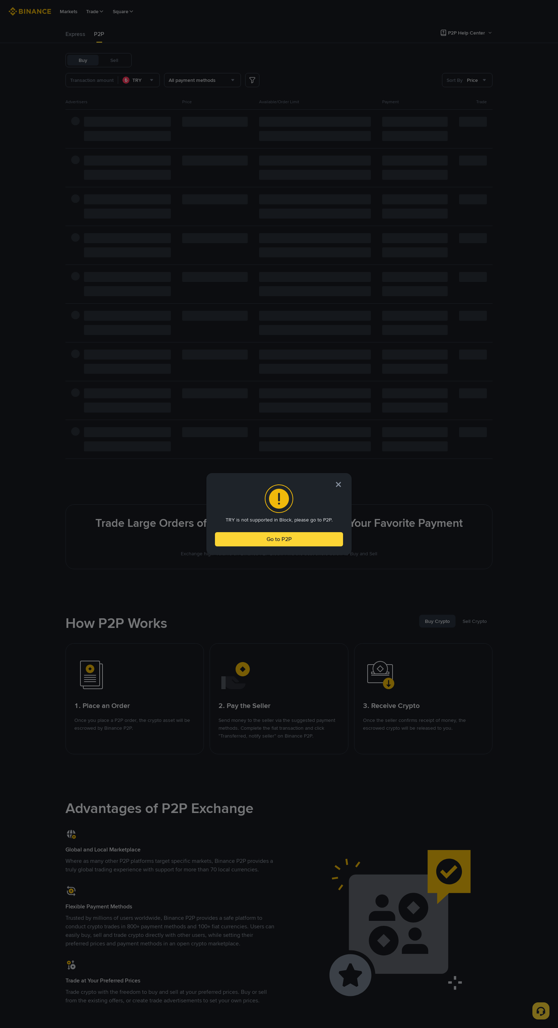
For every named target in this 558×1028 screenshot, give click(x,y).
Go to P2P (278, 539)
